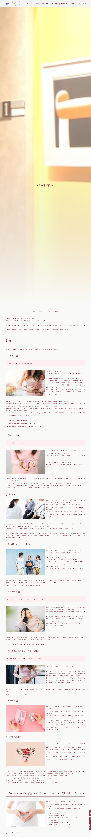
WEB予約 (89, 817)
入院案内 (72, 4)
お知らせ (85, 4)
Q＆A (78, 4)
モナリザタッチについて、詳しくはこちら (17, 694)
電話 (89, 810)
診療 (34, 312)
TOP (27, 4)
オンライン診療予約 (89, 825)
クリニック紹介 (35, 4)
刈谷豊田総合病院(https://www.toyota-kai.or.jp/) (21, 424)
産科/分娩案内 (45, 4)
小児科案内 (64, 4)
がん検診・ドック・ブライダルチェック (48, 312)
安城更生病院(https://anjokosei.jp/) (17, 421)
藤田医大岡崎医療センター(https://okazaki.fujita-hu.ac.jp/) (24, 427)
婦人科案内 (55, 4)
